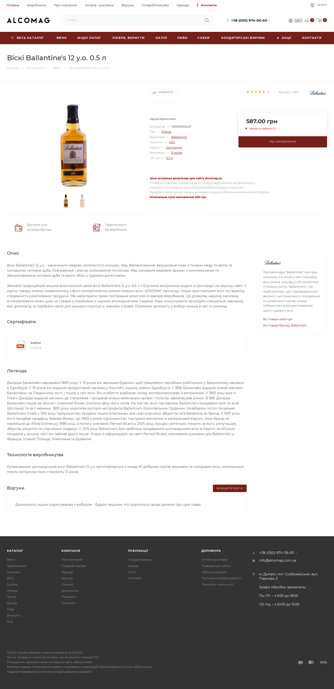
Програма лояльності (217, 584)
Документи (69, 590)
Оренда (67, 572)
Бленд (166, 131)
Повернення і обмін (216, 566)
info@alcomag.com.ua (277, 560)
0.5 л (169, 158)
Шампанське (16, 566)
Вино (11, 559)
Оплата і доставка (214, 559)
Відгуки (67, 578)
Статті (132, 572)
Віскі (10, 578)
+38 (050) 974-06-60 (249, 20)
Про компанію (71, 559)
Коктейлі (134, 578)
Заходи (133, 566)
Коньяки (13, 572)
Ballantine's (179, 137)
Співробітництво (73, 566)
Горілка (12, 584)
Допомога (211, 551)
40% (172, 142)
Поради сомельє (140, 559)
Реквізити (68, 597)
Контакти (68, 603)
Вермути (13, 615)
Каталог (15, 551)
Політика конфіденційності (221, 578)
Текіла (11, 597)
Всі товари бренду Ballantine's (285, 325)
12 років (176, 152)
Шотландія (174, 147)
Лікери (12, 590)
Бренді (12, 603)
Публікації (138, 551)
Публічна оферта (214, 572)
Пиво (11, 609)
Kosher (36, 343)
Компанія (70, 551)
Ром (10, 621)
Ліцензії (67, 584)
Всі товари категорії (277, 319)
